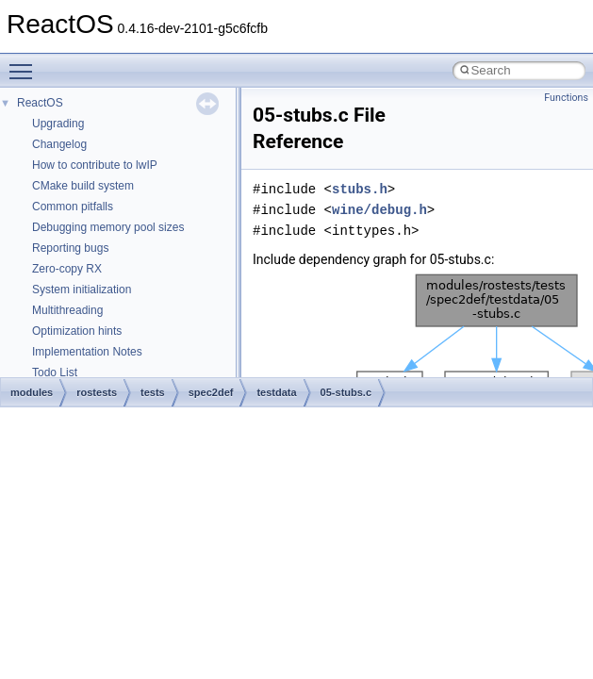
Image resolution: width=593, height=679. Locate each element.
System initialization (81, 289)
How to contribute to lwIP (94, 165)
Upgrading (58, 123)
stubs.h (359, 189)
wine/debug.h (379, 210)
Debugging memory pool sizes (108, 227)
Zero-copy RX (67, 268)
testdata (276, 392)
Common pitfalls (72, 206)
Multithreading (67, 310)
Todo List (54, 372)
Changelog (59, 144)
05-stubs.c (346, 392)
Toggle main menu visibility (25, 63)
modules (31, 392)
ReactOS (40, 102)
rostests (96, 392)
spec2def (211, 392)
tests (152, 392)
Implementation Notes (87, 351)
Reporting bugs (70, 248)
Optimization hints (77, 331)
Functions (566, 97)
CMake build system (83, 185)
